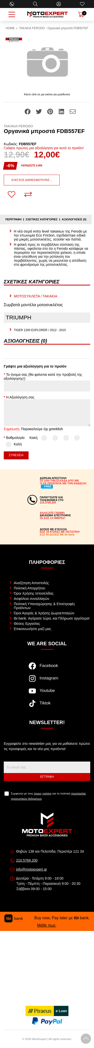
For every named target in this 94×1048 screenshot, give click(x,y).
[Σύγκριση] (28, 194)
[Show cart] (81, 14)
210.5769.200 (27, 860)
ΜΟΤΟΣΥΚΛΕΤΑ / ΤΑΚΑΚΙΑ (35, 296)
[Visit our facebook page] (47, 668)
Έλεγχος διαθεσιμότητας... (32, 179)
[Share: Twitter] (39, 111)
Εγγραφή (47, 777)
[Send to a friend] (73, 111)
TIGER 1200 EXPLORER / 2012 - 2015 (40, 330)
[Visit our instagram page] (47, 681)
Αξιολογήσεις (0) (74, 219)
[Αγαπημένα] (82, 4)
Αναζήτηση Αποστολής (31, 583)
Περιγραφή (13, 219)
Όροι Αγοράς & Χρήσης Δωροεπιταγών (44, 613)
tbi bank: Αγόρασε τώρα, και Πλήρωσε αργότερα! (51, 618)
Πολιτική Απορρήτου (29, 588)
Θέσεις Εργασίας (27, 624)
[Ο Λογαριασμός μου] (58, 4)
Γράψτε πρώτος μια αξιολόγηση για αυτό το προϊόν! (44, 148)
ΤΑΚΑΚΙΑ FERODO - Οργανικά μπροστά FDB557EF (53, 28)
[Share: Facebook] (28, 111)
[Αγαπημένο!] (11, 194)
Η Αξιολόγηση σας (20, 397)
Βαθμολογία (15, 438)
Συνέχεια (16, 455)
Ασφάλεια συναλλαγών (31, 599)
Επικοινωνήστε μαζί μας (32, 629)
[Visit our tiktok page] (47, 706)
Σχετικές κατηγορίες (42, 219)
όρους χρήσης (43, 793)
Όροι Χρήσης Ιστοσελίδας (34, 593)
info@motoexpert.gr (31, 869)
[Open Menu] (12, 14)
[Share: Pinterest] (50, 111)
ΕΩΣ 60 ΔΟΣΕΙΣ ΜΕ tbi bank (57, 534)
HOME (10, 28)
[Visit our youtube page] (47, 693)
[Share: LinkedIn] (61, 111)
